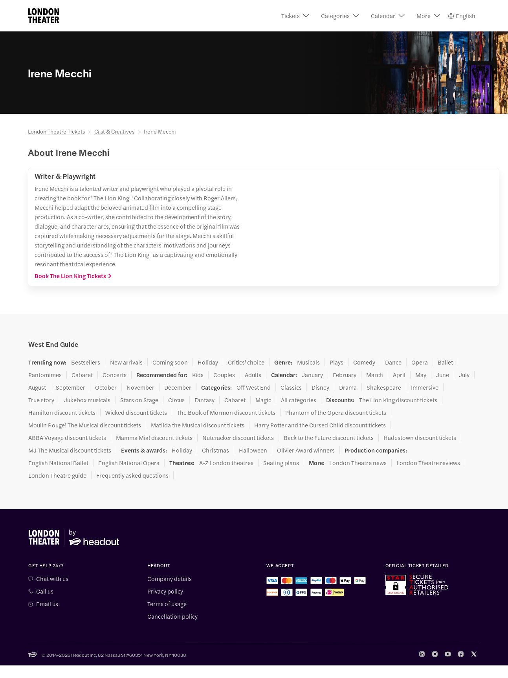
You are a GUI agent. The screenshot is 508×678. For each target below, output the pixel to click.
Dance (393, 362)
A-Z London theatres (226, 463)
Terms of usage (167, 604)
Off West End (254, 387)
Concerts (115, 375)
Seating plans (281, 463)
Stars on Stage (139, 400)
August (37, 387)
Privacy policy (165, 591)
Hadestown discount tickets (419, 438)
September (70, 387)
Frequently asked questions (132, 475)
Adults (253, 375)
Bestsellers (85, 362)
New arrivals (126, 362)
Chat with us (52, 579)
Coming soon (170, 362)
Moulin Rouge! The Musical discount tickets (84, 425)
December (177, 387)
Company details (169, 579)
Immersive (424, 387)
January (312, 375)
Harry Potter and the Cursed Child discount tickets (320, 425)
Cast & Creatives (114, 131)
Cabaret (82, 375)
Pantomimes (45, 375)
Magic (263, 400)
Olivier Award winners (306, 450)
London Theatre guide (57, 475)
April (399, 375)
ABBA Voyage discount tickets (67, 438)
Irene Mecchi (160, 131)
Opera (419, 362)
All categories (298, 400)
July (464, 375)
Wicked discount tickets (136, 412)
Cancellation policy (172, 616)
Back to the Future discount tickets (329, 438)
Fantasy (204, 400)
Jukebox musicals (87, 400)
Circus (176, 400)
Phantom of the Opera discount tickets (335, 412)
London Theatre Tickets (56, 131)
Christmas (215, 450)
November (140, 387)
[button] (295, 15)
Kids (198, 375)
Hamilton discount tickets (61, 412)
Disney (320, 387)
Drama (348, 387)
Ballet (445, 362)
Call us (44, 591)
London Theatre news (358, 463)
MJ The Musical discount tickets (69, 450)
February (344, 375)
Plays (336, 362)
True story (41, 400)
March (374, 375)
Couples (224, 375)
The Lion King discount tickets (398, 400)
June (442, 375)
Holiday (208, 362)
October (106, 387)
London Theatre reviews (428, 463)
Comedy (364, 362)
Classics (291, 387)
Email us (47, 604)
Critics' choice (246, 362)
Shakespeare (384, 387)
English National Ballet (58, 463)
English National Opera (129, 463)
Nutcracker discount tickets (238, 438)
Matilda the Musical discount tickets (197, 425)
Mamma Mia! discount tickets (154, 438)
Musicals (308, 362)
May (420, 375)
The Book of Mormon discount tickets (226, 412)
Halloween (253, 450)
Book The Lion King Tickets (73, 276)
